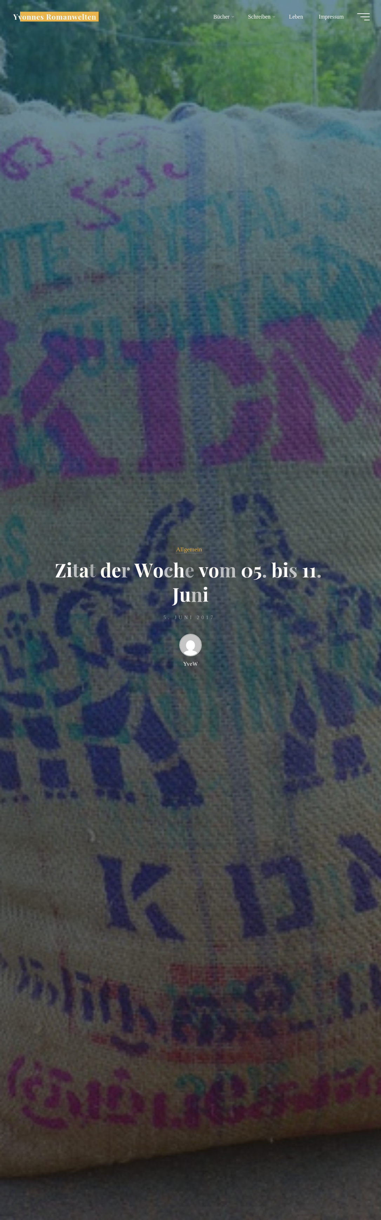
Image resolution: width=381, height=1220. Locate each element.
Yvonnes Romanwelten (54, 16)
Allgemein (189, 549)
